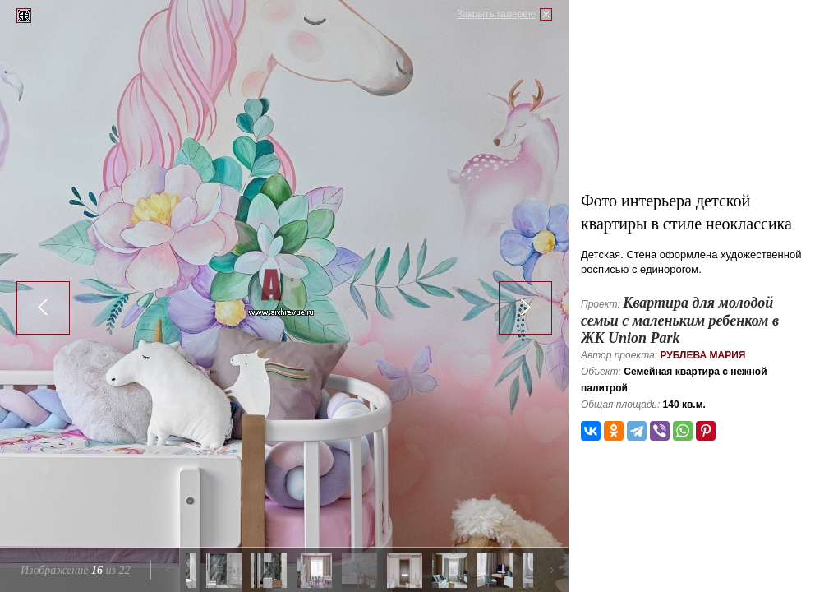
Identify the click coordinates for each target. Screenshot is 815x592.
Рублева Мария (702, 355)
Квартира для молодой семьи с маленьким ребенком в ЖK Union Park (680, 320)
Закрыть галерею (496, 14)
